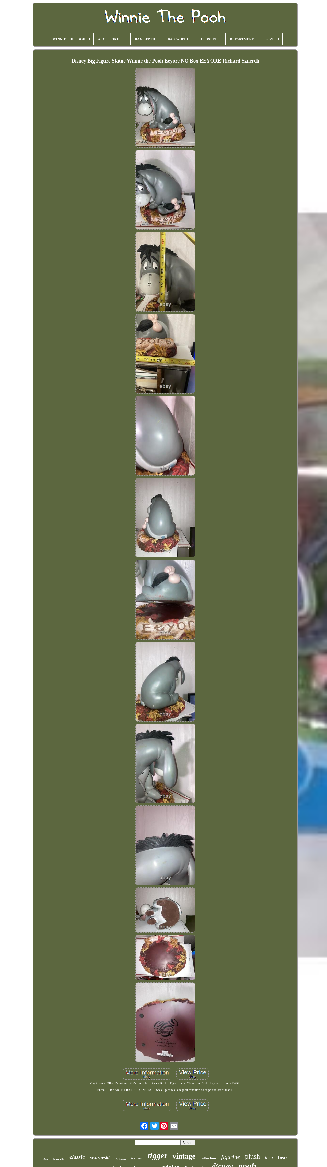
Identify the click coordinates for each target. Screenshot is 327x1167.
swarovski (100, 1157)
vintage (183, 1156)
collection (208, 1158)
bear (282, 1157)
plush (252, 1156)
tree (269, 1157)
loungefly (58, 1158)
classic (77, 1157)
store (45, 1159)
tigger (157, 1155)
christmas (120, 1158)
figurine (230, 1157)
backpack (137, 1158)
